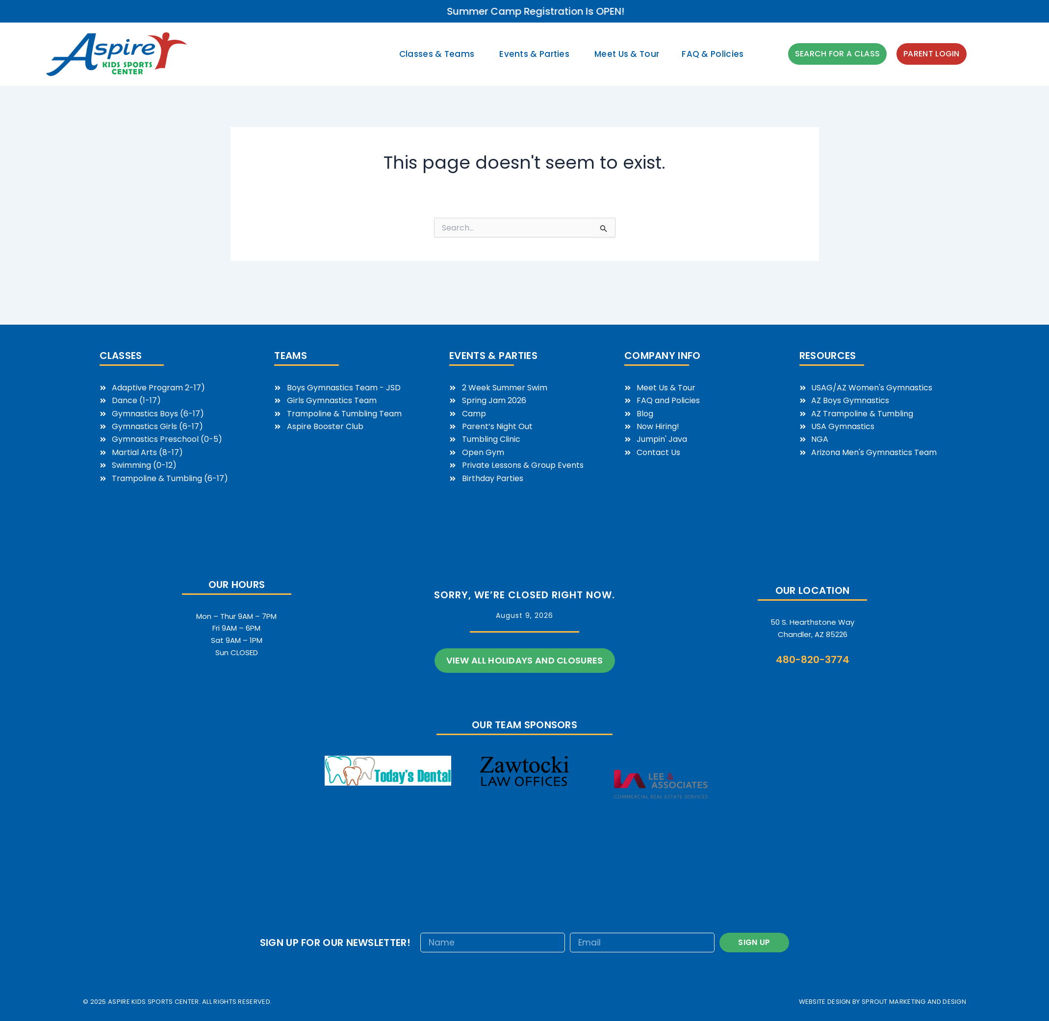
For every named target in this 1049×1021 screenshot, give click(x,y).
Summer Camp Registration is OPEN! (689, 11)
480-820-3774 (812, 659)
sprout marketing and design (914, 1001)
